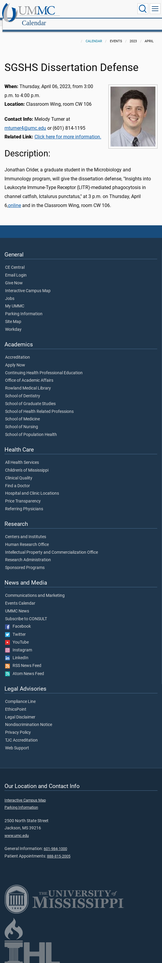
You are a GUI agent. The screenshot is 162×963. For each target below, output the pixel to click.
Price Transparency (23, 494)
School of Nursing (21, 420)
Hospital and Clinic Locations (32, 486)
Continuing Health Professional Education (44, 366)
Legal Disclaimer (20, 710)
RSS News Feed (23, 659)
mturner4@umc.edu (25, 121)
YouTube (17, 635)
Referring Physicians (24, 502)
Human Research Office (27, 538)
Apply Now (15, 358)
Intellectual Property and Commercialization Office (51, 546)
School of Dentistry (22, 389)
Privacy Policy (18, 726)
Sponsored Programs (25, 561)
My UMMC (14, 299)
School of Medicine (22, 412)
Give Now (14, 276)
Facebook (18, 620)
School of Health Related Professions (39, 405)
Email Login (16, 268)
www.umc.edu (16, 829)
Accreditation (17, 350)
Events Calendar (20, 596)
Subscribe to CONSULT (26, 612)
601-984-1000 (55, 842)
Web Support (17, 741)
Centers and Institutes (25, 530)
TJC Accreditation (21, 733)
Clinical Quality (18, 471)
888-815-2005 (58, 849)
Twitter (15, 628)
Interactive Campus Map (28, 284)
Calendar (91, 9)
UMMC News (17, 604)
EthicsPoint (15, 703)
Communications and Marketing (35, 589)
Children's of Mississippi (27, 463)
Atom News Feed (24, 667)
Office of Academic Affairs (29, 374)
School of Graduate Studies (30, 397)
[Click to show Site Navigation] (155, 8)
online (14, 199)
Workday (13, 323)
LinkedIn (16, 651)
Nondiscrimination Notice (28, 718)
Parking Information (24, 307)
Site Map (13, 315)
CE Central (15, 261)
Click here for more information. (67, 130)
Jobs (9, 292)
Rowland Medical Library (28, 381)
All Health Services (22, 456)
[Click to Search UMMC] (142, 8)
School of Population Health (31, 428)
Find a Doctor (17, 479)
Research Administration (28, 553)
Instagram (18, 643)
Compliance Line (20, 695)
